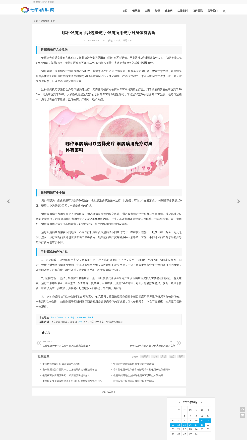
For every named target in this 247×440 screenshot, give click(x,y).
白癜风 (178, 198)
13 (172, 51)
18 (202, 51)
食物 (177, 187)
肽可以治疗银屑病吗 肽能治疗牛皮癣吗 (123, 396)
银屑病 (123, 10)
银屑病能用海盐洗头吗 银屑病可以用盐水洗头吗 (128, 390)
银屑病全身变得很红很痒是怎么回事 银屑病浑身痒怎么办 (72, 396)
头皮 (177, 193)
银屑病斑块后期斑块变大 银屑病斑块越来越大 (66, 390)
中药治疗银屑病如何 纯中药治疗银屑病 (123, 379)
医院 (192, 162)
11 (202, 47)
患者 (194, 157)
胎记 (144, 10)
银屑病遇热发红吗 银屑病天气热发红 (61, 379)
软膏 (192, 177)
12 (208, 47)
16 (190, 51)
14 (178, 51)
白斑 (134, 10)
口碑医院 (184, 10)
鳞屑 (194, 172)
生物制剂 (169, 10)
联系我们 (197, 424)
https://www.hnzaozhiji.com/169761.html (72, 332)
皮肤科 (193, 182)
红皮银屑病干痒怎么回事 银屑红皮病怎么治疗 (70, 358)
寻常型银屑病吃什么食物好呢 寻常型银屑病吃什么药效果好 (134, 384)
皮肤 (177, 162)
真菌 (177, 177)
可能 (190, 193)
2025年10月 (190, 29)
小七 (80, 336)
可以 (192, 167)
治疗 (134, 371)
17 (196, 51)
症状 (204, 187)
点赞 (46, 347)
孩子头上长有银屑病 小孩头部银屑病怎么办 (126, 358)
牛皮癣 (178, 157)
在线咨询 (69, 424)
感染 (190, 187)
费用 (160, 371)
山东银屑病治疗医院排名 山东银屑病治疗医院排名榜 (69, 384)
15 (184, 51)
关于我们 (200, 10)
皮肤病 (155, 10)
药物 (177, 167)
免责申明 (197, 433)
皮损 (143, 371)
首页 (111, 10)
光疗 (151, 371)
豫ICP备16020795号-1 (120, 430)
